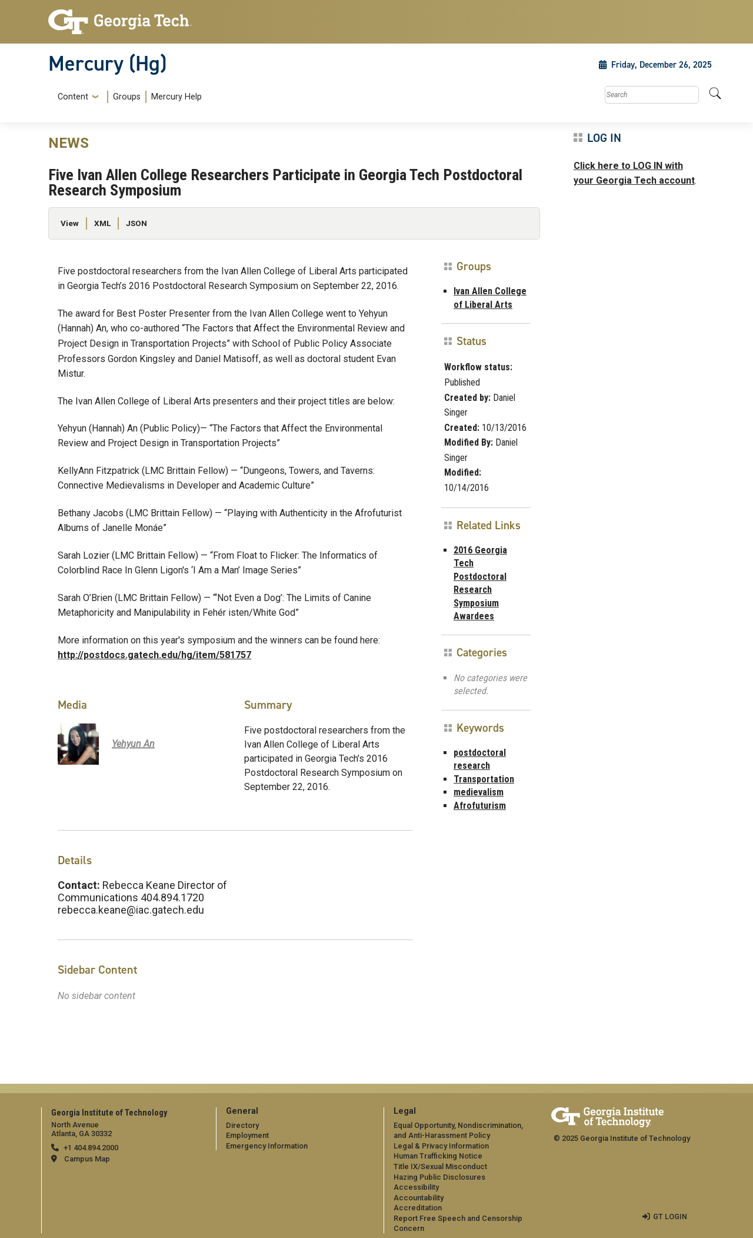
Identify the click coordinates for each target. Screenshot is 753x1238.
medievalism (479, 792)
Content (73, 97)
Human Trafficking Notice (438, 1155)
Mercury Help (176, 97)
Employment (247, 1135)
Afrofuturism (480, 805)
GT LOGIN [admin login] (670, 1216)
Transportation (484, 779)
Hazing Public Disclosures (439, 1177)
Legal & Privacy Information (441, 1145)
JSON (136, 223)
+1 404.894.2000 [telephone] (91, 1147)
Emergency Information (267, 1145)
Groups (127, 97)
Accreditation (418, 1207)
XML (102, 223)
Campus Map (87, 1158)
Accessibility (416, 1187)
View (70, 223)
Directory (242, 1125)
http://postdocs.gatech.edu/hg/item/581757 (154, 655)
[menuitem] (127, 96)
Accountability (419, 1197)
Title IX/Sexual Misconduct (440, 1166)
